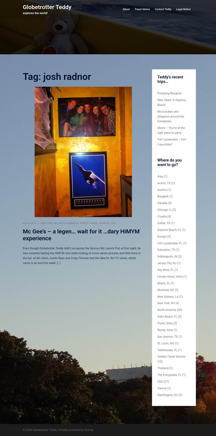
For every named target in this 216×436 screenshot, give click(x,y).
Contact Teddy (163, 9)
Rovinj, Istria (165, 330)
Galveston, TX (166, 249)
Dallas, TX (163, 223)
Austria (162, 190)
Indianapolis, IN (167, 256)
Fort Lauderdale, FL (169, 243)
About (126, 9)
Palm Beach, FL (167, 316)
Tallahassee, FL (167, 350)
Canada (162, 203)
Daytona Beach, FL (169, 230)
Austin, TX (164, 183)
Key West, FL (165, 270)
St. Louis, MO (166, 343)
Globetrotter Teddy (47, 7)
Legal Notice (183, 9)
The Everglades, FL (169, 375)
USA (113, 223)
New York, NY (49, 223)
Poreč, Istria (165, 323)
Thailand (163, 368)
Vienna (161, 388)
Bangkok (163, 196)
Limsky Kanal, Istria (169, 276)
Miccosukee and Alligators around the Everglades (170, 116)
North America (68, 223)
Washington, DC (167, 395)
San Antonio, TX (167, 336)
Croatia (162, 216)
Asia (160, 176)
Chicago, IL (164, 209)
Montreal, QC (165, 290)
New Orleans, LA (168, 296)
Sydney (89, 430)
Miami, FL (163, 283)
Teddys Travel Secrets (94, 223)
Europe (162, 236)
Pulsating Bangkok (169, 93)
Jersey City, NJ (166, 263)
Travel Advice (142, 9)
